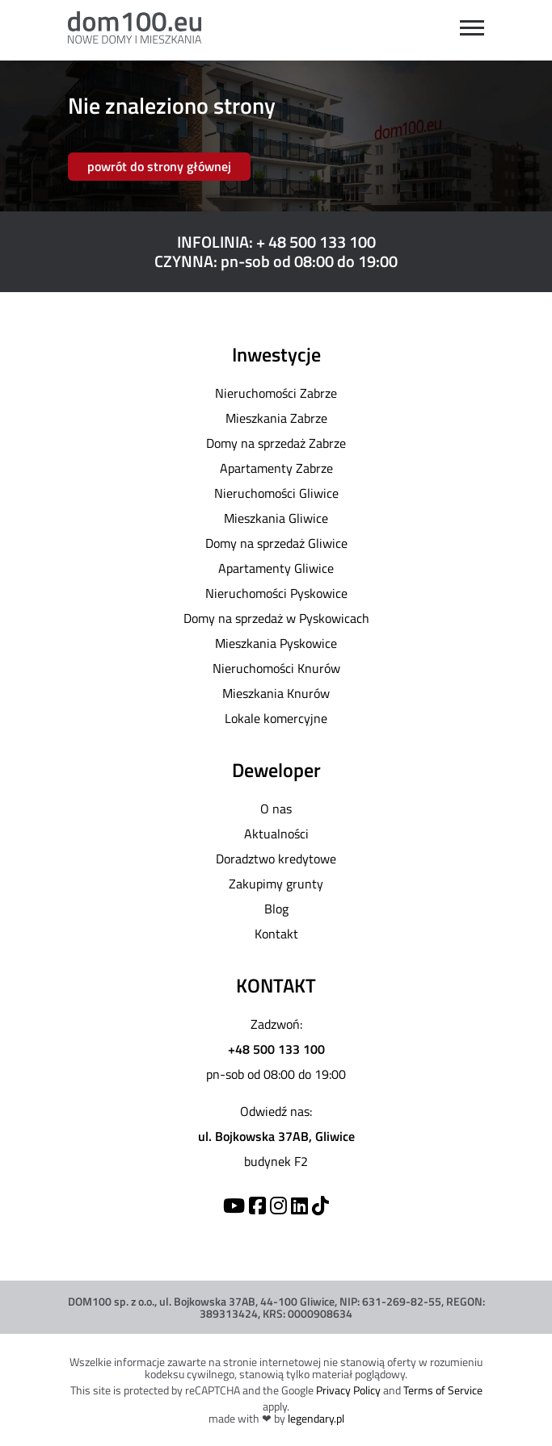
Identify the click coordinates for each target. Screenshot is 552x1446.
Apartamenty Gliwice (276, 568)
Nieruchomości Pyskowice (276, 593)
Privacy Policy (348, 1389)
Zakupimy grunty (276, 883)
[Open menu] (472, 27)
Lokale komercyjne (276, 718)
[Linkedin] (299, 1205)
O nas (276, 808)
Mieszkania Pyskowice (276, 643)
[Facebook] (257, 1205)
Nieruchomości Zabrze (276, 393)
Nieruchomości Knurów (276, 668)
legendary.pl (316, 1418)
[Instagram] (278, 1205)
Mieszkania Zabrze (276, 418)
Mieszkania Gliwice (276, 518)
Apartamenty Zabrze (276, 468)
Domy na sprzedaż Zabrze (276, 443)
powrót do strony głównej (159, 166)
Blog (276, 908)
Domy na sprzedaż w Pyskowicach (276, 618)
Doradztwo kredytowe (276, 858)
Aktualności (276, 833)
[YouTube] (234, 1205)
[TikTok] (320, 1205)
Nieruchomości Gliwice (276, 493)
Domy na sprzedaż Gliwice (276, 543)
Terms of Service (442, 1389)
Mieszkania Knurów (276, 693)
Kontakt (276, 933)
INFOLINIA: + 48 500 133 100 (276, 241)
